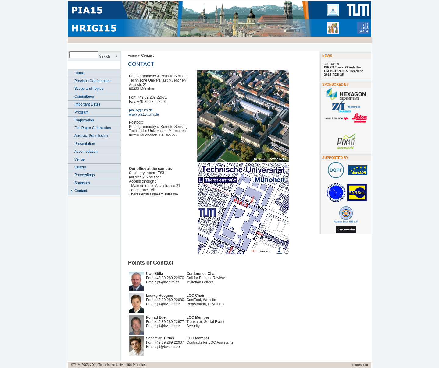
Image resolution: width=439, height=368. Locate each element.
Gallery (80, 167)
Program (81, 112)
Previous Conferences (92, 81)
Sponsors (82, 183)
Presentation (84, 144)
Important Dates (87, 104)
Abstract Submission (91, 136)
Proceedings (84, 175)
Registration (84, 120)
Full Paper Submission (92, 128)
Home (79, 73)
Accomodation (86, 151)
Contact (80, 191)
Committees (84, 96)
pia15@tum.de (141, 110)
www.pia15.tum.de (144, 114)
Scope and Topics (88, 88)
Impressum (360, 364)
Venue (79, 159)
